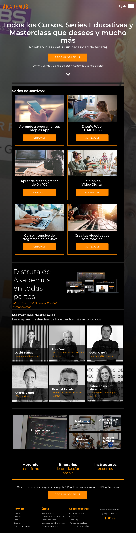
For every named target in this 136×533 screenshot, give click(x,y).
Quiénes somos (76, 513)
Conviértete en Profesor (53, 516)
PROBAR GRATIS (68, 57)
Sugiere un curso (22, 526)
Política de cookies (78, 523)
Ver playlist (40, 138)
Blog (16, 520)
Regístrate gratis (49, 513)
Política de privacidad (79, 526)
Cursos (17, 513)
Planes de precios (50, 526)
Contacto (73, 516)
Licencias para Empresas (53, 523)
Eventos (17, 523)
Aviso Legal (74, 520)
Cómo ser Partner (50, 520)
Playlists (17, 516)
